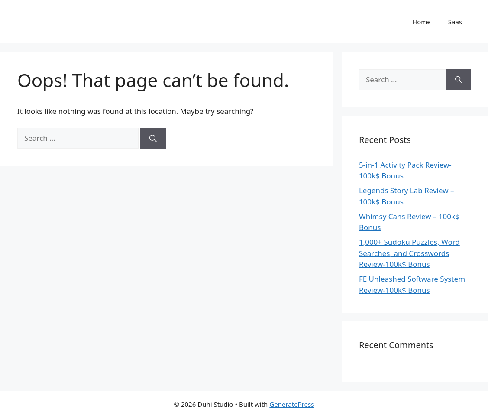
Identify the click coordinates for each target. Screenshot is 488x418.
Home (421, 21)
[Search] (153, 138)
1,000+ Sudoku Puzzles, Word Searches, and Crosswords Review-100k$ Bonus (409, 253)
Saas (455, 21)
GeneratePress (291, 404)
